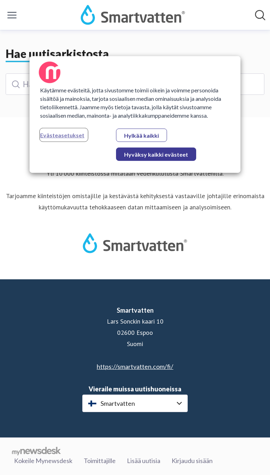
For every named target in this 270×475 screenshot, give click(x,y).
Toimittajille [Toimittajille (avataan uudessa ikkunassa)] (100, 460)
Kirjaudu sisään (192, 460)
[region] (135, 114)
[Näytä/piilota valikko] (12, 15)
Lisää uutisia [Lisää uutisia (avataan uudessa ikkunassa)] (143, 460)
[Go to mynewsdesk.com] (36, 450)
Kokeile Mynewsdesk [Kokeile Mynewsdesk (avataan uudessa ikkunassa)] (43, 460)
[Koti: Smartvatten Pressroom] (133, 15)
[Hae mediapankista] (260, 15)
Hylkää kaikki (141, 135)
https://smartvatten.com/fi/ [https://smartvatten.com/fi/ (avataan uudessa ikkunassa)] (135, 366)
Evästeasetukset (62, 135)
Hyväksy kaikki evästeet (156, 154)
